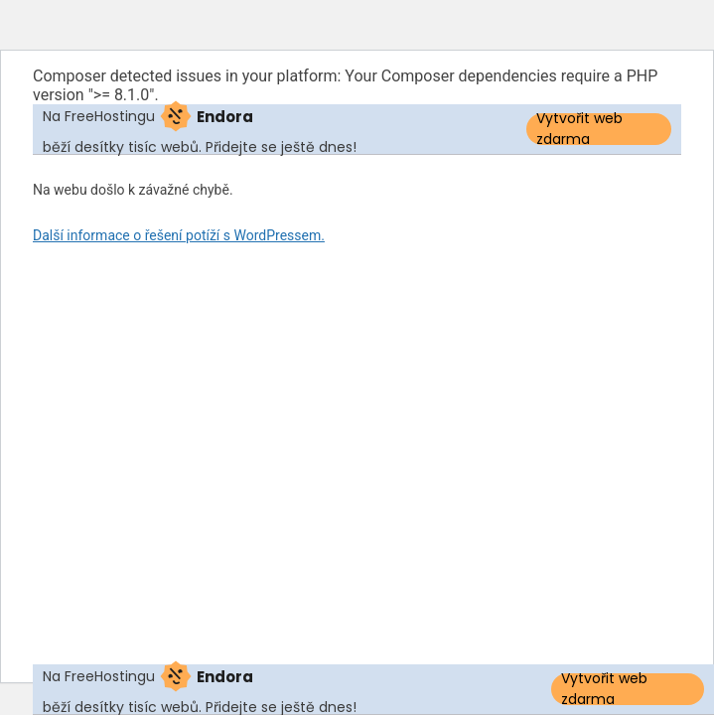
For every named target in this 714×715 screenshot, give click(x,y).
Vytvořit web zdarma (579, 129)
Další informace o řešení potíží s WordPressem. (179, 235)
